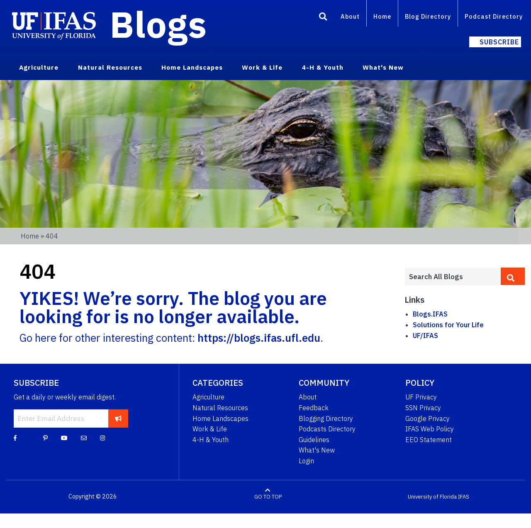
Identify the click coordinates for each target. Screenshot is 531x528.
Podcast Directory (494, 16)
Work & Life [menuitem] (262, 67)
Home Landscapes (220, 418)
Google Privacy (427, 418)
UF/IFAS (425, 335)
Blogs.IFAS (430, 314)
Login (306, 461)
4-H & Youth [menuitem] (322, 67)
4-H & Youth (210, 440)
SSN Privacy (423, 408)
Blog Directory (428, 16)
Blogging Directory (326, 418)
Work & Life (209, 429)
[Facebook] (15, 437)
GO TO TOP (268, 496)
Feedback (314, 408)
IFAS (463, 496)
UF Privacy (421, 397)
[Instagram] (102, 437)
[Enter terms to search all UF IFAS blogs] (452, 277)
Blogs (158, 24)
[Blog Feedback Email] (84, 437)
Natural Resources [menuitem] (110, 67)
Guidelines (314, 440)
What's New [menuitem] (383, 67)
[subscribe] (118, 418)
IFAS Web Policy (429, 429)
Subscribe (499, 42)
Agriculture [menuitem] (38, 67)
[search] (513, 276)
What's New (317, 450)
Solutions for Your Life (448, 325)
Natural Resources (220, 408)
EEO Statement (428, 440)
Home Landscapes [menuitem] (192, 67)
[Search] (323, 18)
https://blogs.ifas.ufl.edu (258, 338)
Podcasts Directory (327, 429)
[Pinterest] (45, 437)
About (350, 16)
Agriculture (208, 397)
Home (382, 16)
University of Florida (432, 496)
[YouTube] (64, 437)
